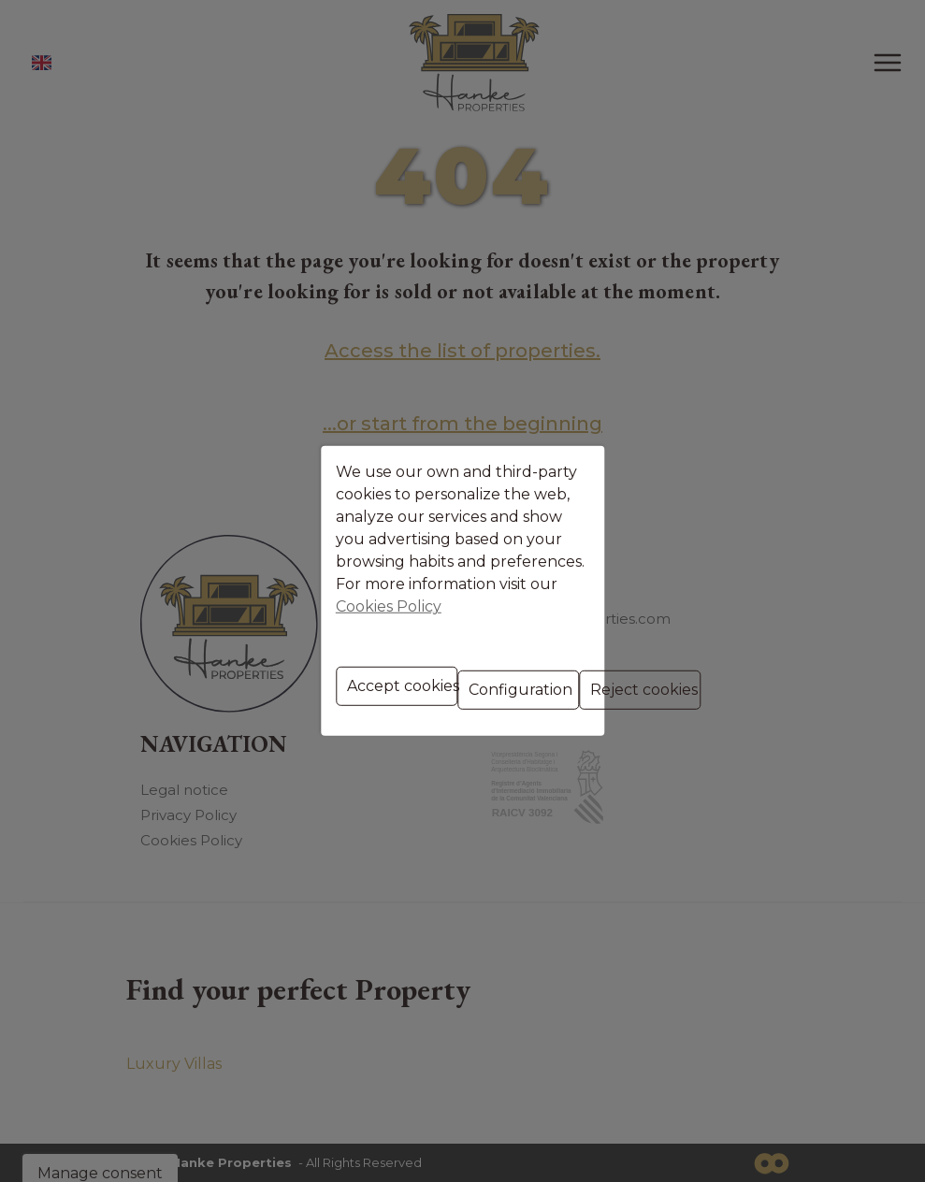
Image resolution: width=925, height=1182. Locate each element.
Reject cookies (616, 658)
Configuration (465, 658)
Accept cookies (311, 658)
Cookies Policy (449, 582)
